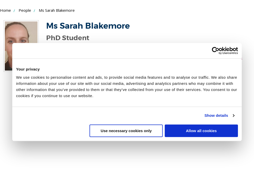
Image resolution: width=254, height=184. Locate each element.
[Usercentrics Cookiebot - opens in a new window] (215, 50)
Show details (216, 115)
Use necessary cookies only (126, 131)
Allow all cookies (201, 131)
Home (5, 10)
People (25, 10)
